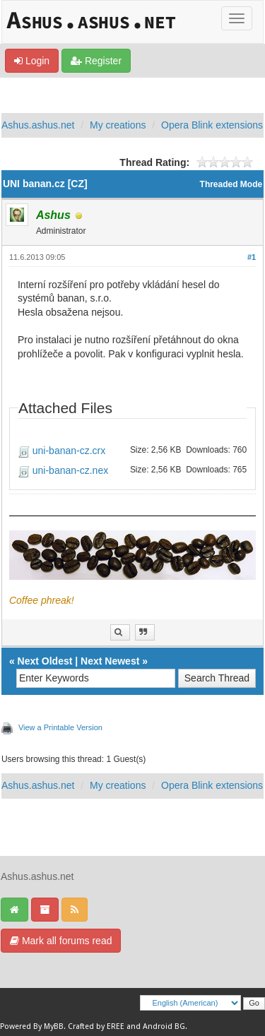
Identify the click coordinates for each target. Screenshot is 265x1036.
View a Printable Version (60, 727)
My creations (118, 125)
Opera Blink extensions (212, 125)
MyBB (54, 1026)
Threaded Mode (231, 184)
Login (31, 60)
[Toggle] (236, 18)
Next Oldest (45, 661)
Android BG (164, 1026)
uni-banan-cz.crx (69, 450)
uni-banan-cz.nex (70, 470)
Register (96, 60)
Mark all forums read (61, 940)
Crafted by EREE (96, 1026)
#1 (251, 257)
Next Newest (110, 661)
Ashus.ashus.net (38, 125)
